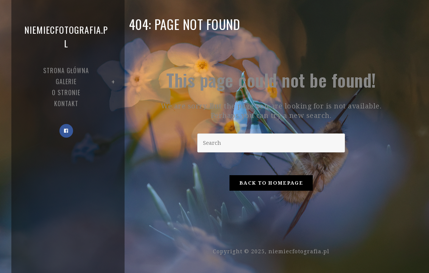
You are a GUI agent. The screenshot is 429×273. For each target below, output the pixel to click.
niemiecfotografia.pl (66, 36)
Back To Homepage (271, 183)
